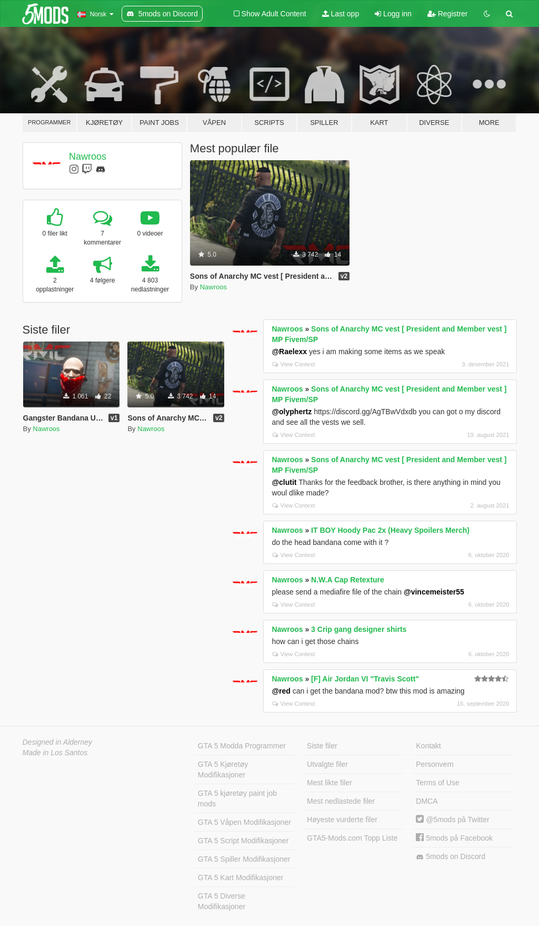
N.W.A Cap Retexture (347, 580)
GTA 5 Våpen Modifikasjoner (244, 822)
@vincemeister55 (434, 592)
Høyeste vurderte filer (342, 819)
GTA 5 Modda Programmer (242, 746)
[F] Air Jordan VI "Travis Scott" (365, 679)
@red (281, 691)
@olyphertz (292, 411)
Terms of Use (437, 782)
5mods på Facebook (454, 838)
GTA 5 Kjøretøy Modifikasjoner (223, 769)
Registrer (447, 13)
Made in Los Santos (55, 752)
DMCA (426, 801)
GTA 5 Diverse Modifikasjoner (221, 901)
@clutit (284, 482)
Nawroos (87, 156)
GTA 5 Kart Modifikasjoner (240, 877)
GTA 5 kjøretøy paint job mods (237, 798)
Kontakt (428, 746)
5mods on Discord (450, 856)
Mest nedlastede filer (341, 801)
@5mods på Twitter (452, 819)
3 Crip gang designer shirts (358, 629)
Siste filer (322, 746)
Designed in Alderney (58, 742)
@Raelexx (289, 351)
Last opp (341, 13)
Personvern (435, 764)
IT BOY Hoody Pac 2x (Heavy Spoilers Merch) (390, 530)
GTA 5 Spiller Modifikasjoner (244, 859)
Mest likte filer (329, 782)
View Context (293, 364)
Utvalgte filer (327, 764)
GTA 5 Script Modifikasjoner (243, 840)
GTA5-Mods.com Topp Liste (352, 838)
